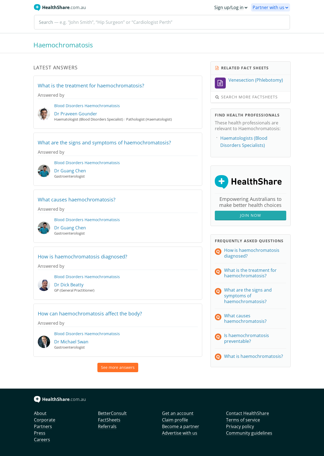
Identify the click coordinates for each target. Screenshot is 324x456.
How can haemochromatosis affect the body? (90, 313)
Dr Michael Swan (71, 342)
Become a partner (180, 426)
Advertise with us (179, 433)
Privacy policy (240, 426)
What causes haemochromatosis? (76, 199)
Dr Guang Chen (70, 171)
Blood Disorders (68, 105)
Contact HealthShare (247, 413)
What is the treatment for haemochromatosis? (91, 85)
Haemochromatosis (102, 105)
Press (39, 433)
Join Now (250, 215)
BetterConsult (112, 413)
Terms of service (243, 420)
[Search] (162, 22)
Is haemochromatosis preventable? (246, 338)
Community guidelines (249, 433)
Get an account (177, 413)
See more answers (118, 367)
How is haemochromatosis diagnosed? (82, 256)
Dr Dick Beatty (68, 285)
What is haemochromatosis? (253, 356)
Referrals (107, 426)
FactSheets (109, 420)
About (40, 413)
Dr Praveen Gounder (75, 114)
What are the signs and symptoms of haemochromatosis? (104, 142)
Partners (43, 426)
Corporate (44, 420)
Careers (42, 440)
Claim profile (175, 420)
